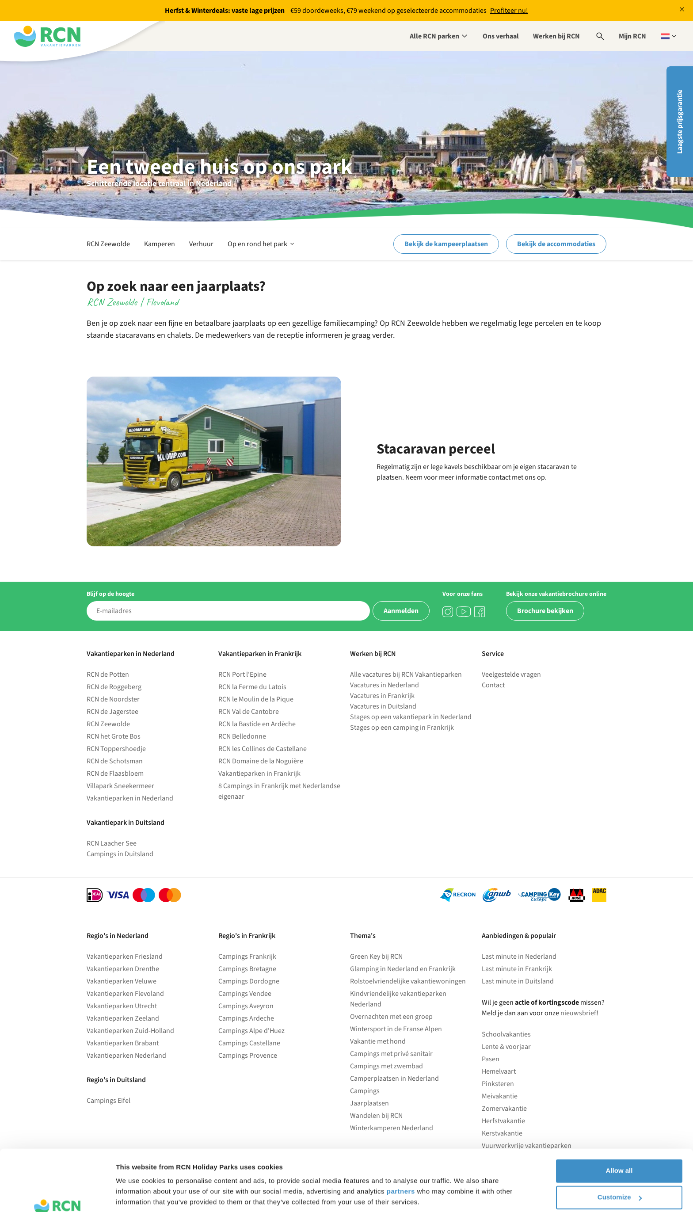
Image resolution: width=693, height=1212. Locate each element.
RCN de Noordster (113, 699)
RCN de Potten (108, 674)
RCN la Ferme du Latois (252, 687)
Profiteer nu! (509, 10)
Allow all (619, 1117)
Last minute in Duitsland (518, 981)
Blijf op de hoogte (110, 594)
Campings (365, 1091)
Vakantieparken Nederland (126, 1055)
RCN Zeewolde (108, 244)
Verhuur (201, 244)
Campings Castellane (249, 1043)
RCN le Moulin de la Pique (255, 699)
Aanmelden (401, 611)
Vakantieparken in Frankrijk (259, 773)
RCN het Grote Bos (114, 736)
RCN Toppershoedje (116, 749)
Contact (493, 685)
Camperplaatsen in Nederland (394, 1078)
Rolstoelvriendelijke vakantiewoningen (408, 981)
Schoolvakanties (506, 1034)
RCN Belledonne (242, 736)
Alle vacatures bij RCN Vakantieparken (406, 674)
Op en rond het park (262, 244)
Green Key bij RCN (376, 956)
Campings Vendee (244, 994)
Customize (620, 1144)
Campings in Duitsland (120, 854)
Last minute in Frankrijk (517, 969)
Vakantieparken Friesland (125, 956)
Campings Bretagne (247, 969)
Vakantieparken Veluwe (121, 981)
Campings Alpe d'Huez (251, 1031)
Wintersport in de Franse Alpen (396, 1029)
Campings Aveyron (246, 1006)
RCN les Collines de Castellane (262, 749)
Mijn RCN (632, 36)
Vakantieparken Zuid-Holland (130, 1031)
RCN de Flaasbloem (115, 773)
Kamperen (159, 244)
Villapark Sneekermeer (120, 786)
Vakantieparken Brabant (123, 1043)
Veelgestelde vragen (511, 674)
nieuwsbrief (578, 1013)
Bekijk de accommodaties (556, 244)
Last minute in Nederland (519, 956)
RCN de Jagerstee (112, 712)
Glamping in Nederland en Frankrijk (403, 969)
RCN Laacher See (112, 843)
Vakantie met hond (378, 1041)
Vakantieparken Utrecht (122, 1006)
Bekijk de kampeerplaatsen (446, 244)
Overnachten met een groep (391, 1016)
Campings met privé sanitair (391, 1054)
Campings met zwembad (386, 1066)
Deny (619, 1170)
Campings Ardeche (246, 1018)
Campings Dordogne (248, 981)
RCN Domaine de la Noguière (260, 761)
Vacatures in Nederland (384, 685)
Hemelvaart (499, 1071)
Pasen (490, 1059)
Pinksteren (498, 1084)
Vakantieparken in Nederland (130, 798)
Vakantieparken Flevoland (125, 994)
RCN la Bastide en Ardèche (257, 724)
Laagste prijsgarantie (680, 122)
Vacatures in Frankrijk (382, 696)
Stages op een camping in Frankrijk (402, 727)
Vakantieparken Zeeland (123, 1018)
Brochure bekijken (545, 611)
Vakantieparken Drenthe (123, 969)
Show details (136, 1194)
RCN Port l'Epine (242, 674)
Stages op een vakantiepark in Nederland (411, 717)
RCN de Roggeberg (114, 687)
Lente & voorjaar (506, 1047)
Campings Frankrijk (247, 956)
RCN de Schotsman (115, 761)
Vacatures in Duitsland (383, 706)
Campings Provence (247, 1055)
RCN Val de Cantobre (248, 712)
